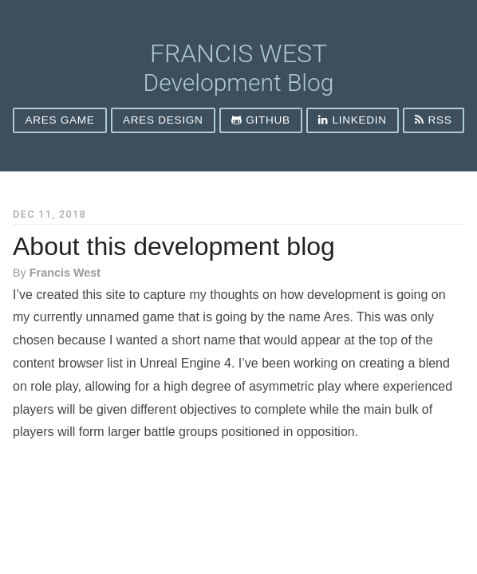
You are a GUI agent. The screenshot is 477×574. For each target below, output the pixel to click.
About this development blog (174, 246)
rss (433, 120)
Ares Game (60, 120)
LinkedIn (352, 120)
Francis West (238, 53)
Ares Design (163, 120)
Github (260, 120)
